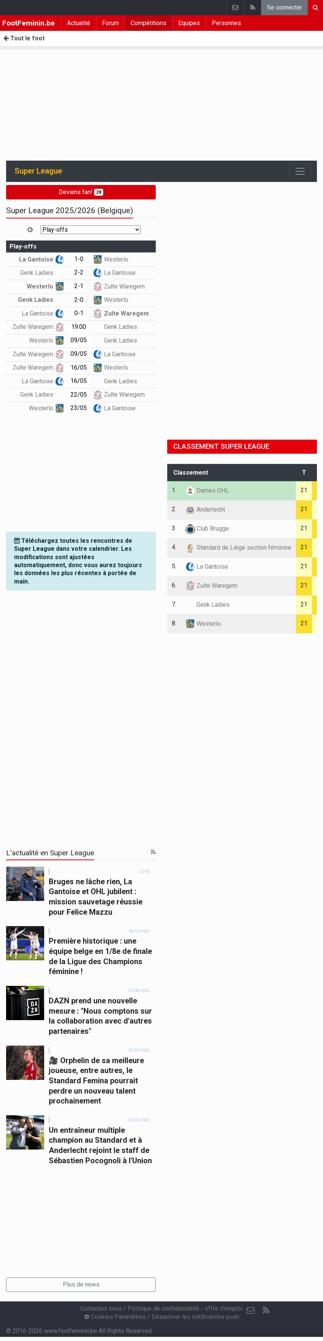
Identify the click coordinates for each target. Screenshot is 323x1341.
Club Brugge (207, 528)
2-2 (78, 272)
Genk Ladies (42, 272)
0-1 (78, 313)
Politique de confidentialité (163, 1308)
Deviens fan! (81, 192)
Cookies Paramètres (115, 1316)
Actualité (78, 23)
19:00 (78, 326)
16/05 (78, 367)
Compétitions (148, 23)
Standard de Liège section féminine (238, 547)
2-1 (78, 286)
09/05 (78, 340)
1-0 (78, 259)
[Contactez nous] (250, 1310)
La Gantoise (41, 259)
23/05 (78, 407)
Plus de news (81, 1284)
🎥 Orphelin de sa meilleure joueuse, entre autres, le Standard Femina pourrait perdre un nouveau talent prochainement (96, 1081)
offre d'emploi (224, 1308)
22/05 (78, 394)
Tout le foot (24, 38)
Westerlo (110, 259)
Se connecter (284, 7)
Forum (110, 23)
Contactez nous (101, 1308)
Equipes (189, 23)
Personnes (226, 23)
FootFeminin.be (28, 23)
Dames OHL (207, 490)
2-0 (78, 299)
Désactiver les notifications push (195, 1316)
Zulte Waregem (119, 286)
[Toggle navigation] (300, 171)
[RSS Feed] (265, 1310)
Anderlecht (205, 509)
